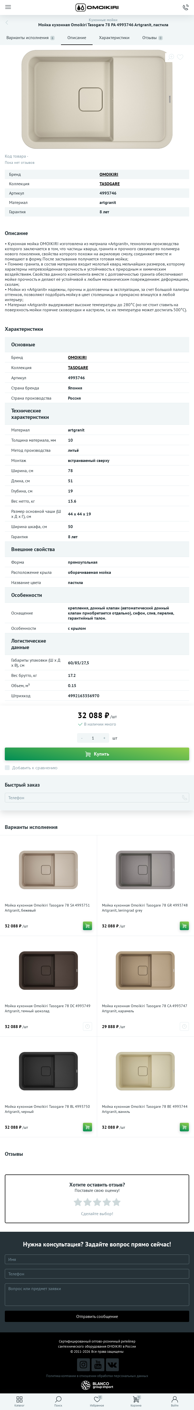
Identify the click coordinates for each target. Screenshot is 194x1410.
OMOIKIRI (109, 174)
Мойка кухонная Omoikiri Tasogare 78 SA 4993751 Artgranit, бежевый (47, 908)
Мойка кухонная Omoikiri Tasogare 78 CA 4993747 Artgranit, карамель (144, 1008)
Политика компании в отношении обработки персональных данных (97, 1376)
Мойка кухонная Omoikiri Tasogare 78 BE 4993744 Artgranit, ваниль (145, 1109)
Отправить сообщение (97, 1316)
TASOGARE (110, 183)
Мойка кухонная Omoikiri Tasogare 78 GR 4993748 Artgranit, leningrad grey (145, 908)
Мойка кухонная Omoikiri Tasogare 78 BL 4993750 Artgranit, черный (47, 1109)
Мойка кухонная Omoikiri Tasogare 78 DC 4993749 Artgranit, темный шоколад (47, 1008)
